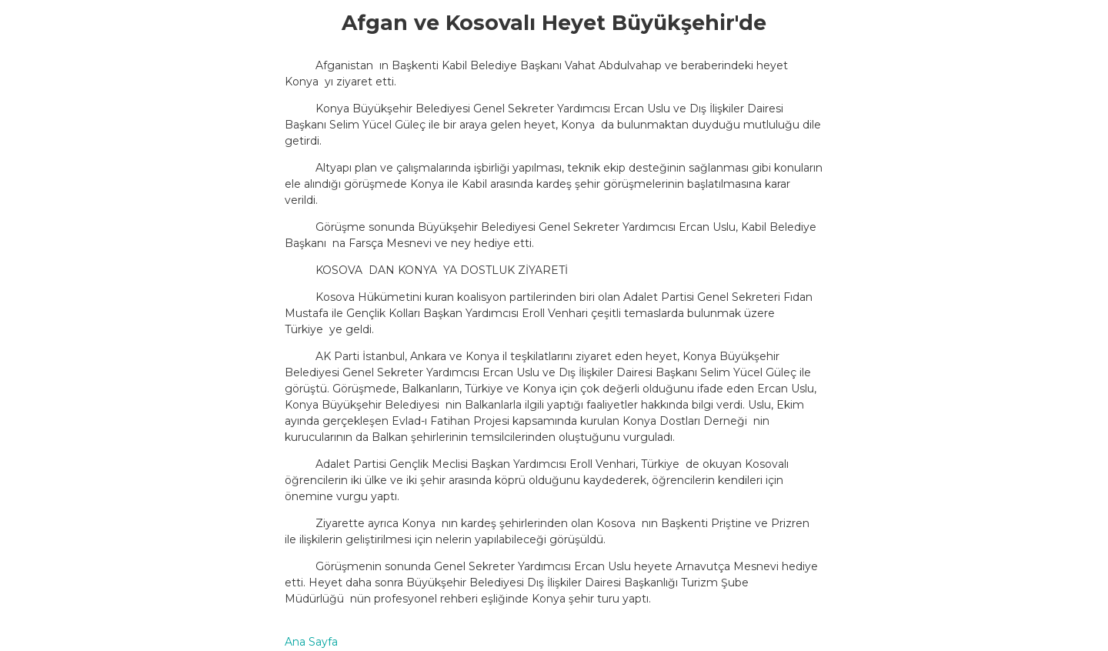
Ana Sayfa (311, 642)
